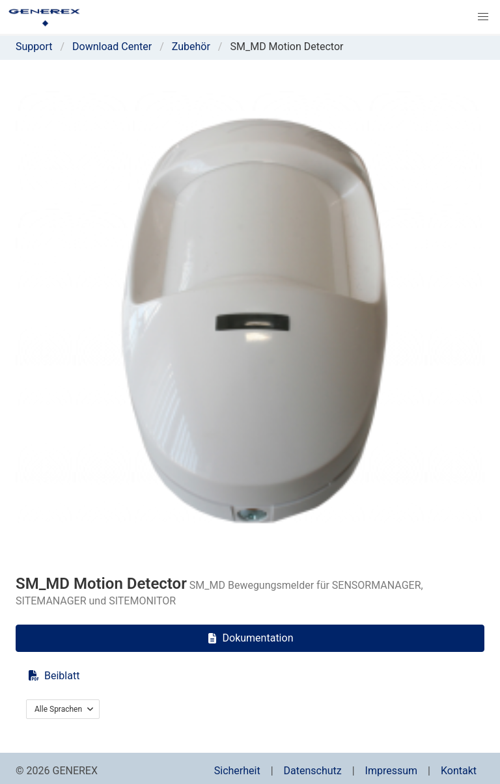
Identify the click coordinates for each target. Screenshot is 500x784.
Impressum (391, 770)
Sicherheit (237, 770)
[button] (483, 17)
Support (34, 46)
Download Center (112, 46)
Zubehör (191, 46)
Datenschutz (313, 770)
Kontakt (459, 770)
